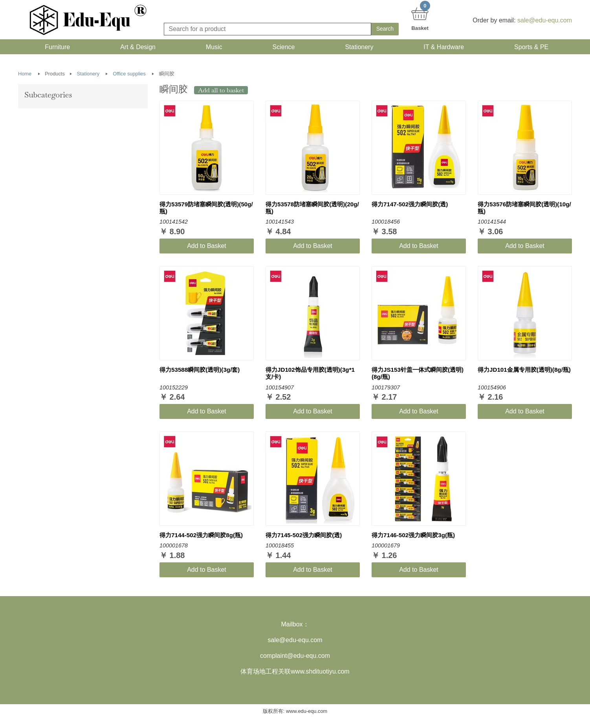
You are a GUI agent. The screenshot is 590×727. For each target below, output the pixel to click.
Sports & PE (530, 48)
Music (212, 48)
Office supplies (129, 76)
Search (385, 29)
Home (24, 76)
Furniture (55, 48)
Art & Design (136, 48)
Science (282, 48)
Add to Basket (206, 248)
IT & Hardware (442, 48)
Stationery (357, 48)
